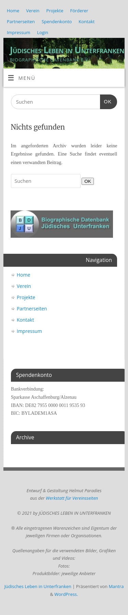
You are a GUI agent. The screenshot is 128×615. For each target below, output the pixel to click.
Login (42, 32)
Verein (33, 11)
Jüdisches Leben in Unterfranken (67, 50)
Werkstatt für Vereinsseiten (72, 498)
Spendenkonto (57, 21)
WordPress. (66, 594)
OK (106, 100)
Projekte (54, 11)
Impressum (18, 32)
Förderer (79, 11)
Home (13, 11)
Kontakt (87, 21)
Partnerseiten (21, 21)
